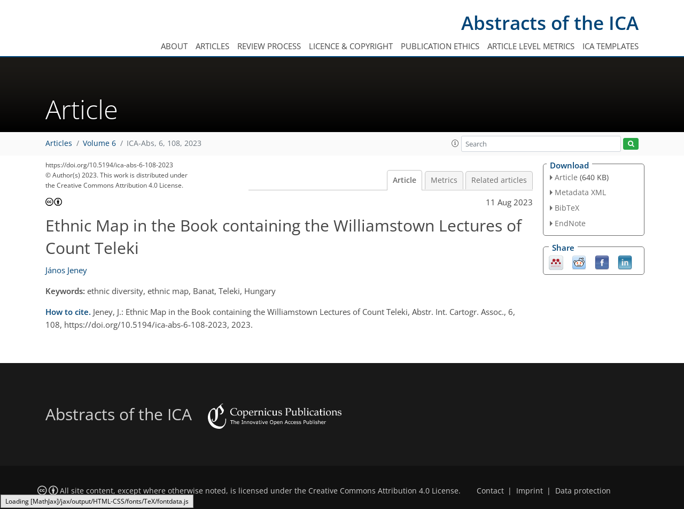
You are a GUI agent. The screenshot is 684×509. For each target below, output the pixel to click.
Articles (212, 46)
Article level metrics (530, 46)
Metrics (444, 180)
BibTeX (567, 208)
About (174, 46)
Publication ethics (440, 46)
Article (404, 180)
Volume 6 (99, 143)
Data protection (583, 491)
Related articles (499, 180)
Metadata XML (580, 192)
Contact (490, 491)
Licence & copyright (351, 46)
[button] (455, 143)
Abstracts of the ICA (550, 22)
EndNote (570, 223)
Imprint (529, 491)
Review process (269, 46)
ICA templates (610, 46)
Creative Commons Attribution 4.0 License (383, 491)
